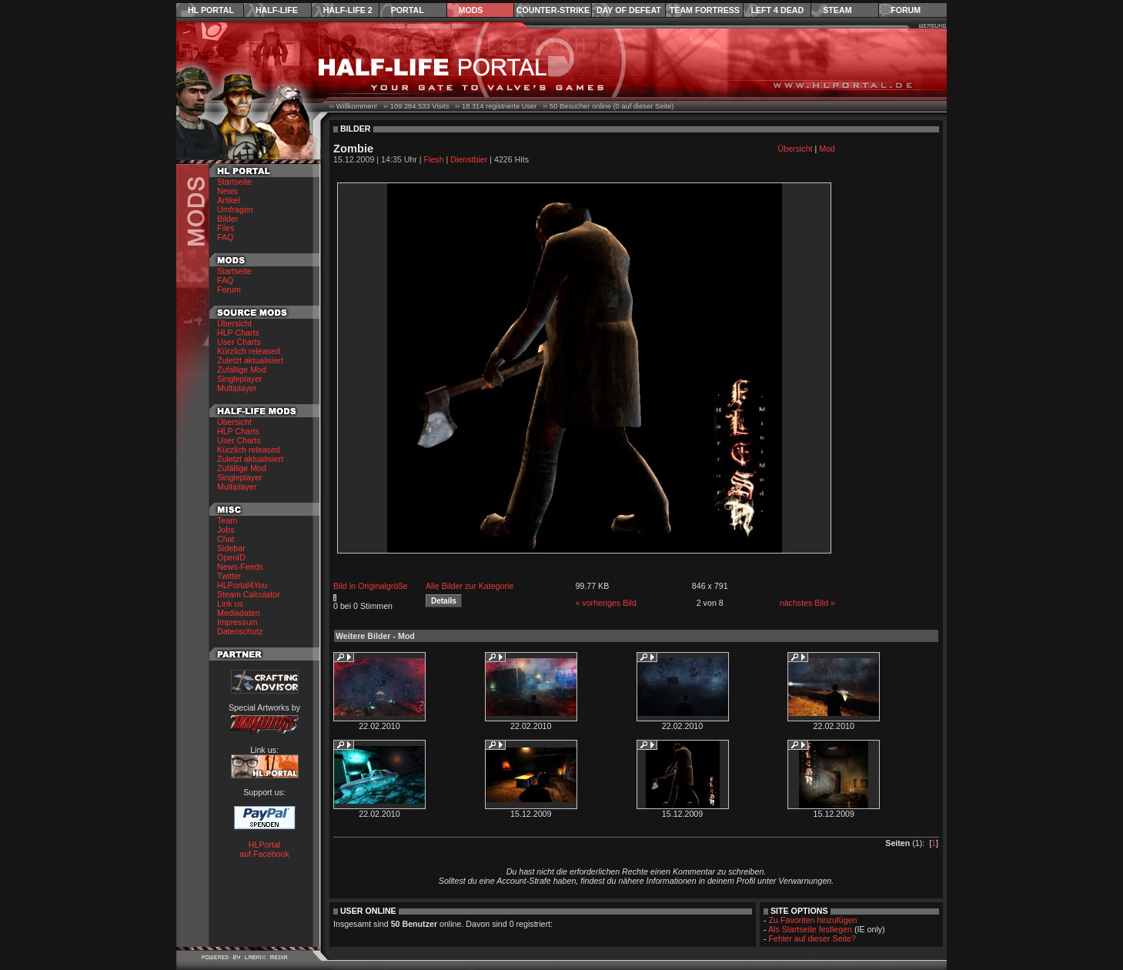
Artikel (228, 200)
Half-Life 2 (348, 10)
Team (227, 520)
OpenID (231, 557)
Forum (906, 10)
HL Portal (211, 10)
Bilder (227, 218)
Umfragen (235, 209)
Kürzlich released (248, 351)
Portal (407, 10)
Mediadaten (238, 612)
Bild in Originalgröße (370, 585)
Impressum (237, 622)
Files (226, 227)
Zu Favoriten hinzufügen (813, 920)
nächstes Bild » (807, 602)
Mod (827, 148)
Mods (471, 10)
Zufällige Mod (241, 369)
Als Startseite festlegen (810, 929)
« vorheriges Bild (605, 602)
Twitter (229, 575)
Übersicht (234, 323)
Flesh (434, 159)
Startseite (234, 181)
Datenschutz (239, 631)
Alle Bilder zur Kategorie (469, 585)
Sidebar (231, 548)
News (227, 191)
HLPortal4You (242, 585)
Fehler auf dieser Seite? (812, 938)
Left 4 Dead (777, 10)
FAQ (225, 237)
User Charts (239, 341)
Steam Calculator (248, 594)
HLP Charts (238, 332)
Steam (837, 10)
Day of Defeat (629, 10)
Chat (226, 539)
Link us (230, 603)
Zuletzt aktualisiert (250, 360)
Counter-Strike (553, 10)
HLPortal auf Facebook (264, 849)
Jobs (226, 529)
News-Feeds (240, 566)
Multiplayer (237, 388)
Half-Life (277, 10)
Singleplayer (239, 378)
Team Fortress (705, 10)
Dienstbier (468, 159)
